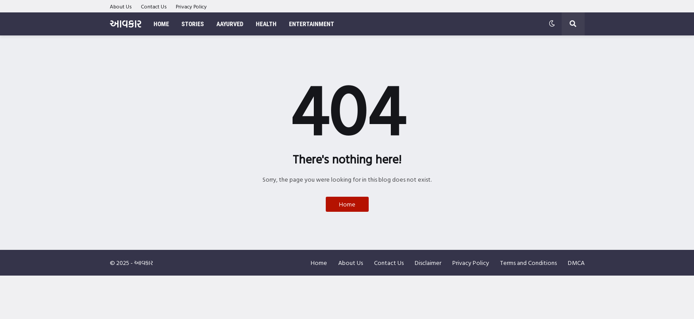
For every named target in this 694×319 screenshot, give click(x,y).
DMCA (576, 262)
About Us (121, 6)
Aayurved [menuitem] (229, 23)
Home (347, 204)
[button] (552, 23)
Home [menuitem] (161, 23)
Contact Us (154, 6)
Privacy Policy (191, 6)
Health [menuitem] (266, 23)
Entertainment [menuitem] (311, 23)
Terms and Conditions (528, 262)
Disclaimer (428, 262)
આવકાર (125, 23)
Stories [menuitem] (192, 23)
